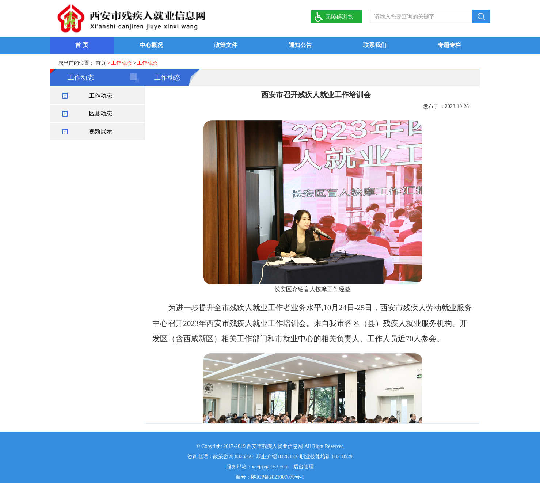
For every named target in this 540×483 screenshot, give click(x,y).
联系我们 (375, 45)
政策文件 (225, 45)
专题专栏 (449, 45)
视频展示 (100, 131)
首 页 (81, 45)
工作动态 (100, 95)
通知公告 (300, 45)
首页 (101, 63)
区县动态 (100, 113)
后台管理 (303, 466)
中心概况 (151, 45)
